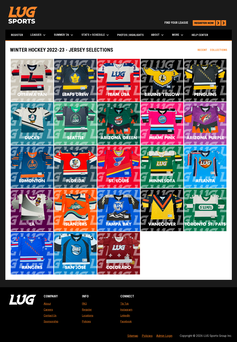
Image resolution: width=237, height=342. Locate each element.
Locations (87, 315)
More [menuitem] (178, 35)
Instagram (126, 309)
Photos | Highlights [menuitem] (130, 35)
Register (87, 309)
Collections (218, 50)
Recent (202, 50)
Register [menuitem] (17, 35)
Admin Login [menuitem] (164, 336)
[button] (32, 80)
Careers (48, 309)
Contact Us (50, 315)
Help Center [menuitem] (200, 35)
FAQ (84, 303)
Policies (86, 321)
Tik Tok (124, 303)
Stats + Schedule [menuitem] (95, 35)
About (47, 303)
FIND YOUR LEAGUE (196, 22)
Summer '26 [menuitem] (64, 35)
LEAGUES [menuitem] (38, 35)
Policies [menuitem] (147, 336)
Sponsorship (51, 321)
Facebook (126, 321)
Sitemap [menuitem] (132, 336)
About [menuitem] (158, 35)
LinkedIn (125, 315)
